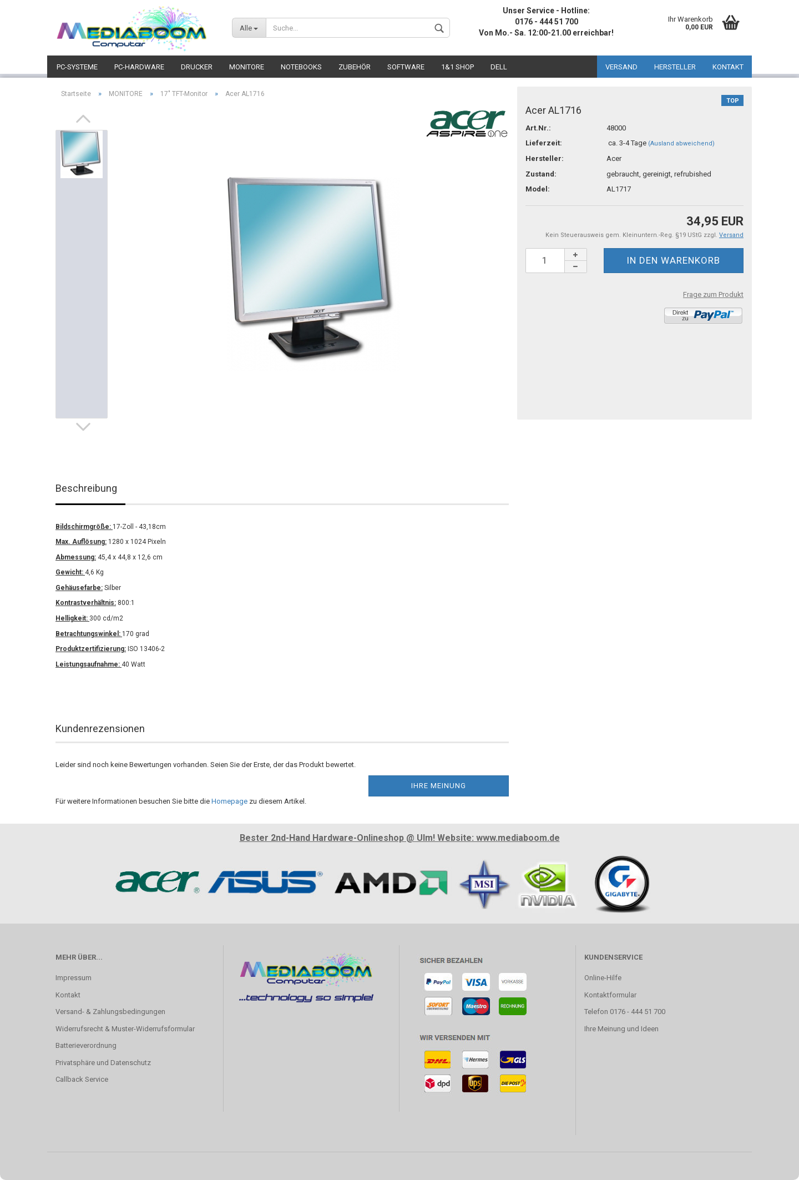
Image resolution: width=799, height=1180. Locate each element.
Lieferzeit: (543, 143)
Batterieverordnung (86, 1045)
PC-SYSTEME (77, 67)
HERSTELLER (675, 67)
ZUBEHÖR (354, 67)
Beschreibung (86, 488)
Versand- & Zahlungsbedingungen (110, 1011)
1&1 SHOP (457, 67)
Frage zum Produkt (713, 294)
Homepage (229, 801)
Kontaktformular (610, 995)
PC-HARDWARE (139, 67)
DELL (498, 67)
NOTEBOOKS (301, 67)
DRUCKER (197, 67)
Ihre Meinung (438, 785)
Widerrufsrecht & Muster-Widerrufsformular (125, 1029)
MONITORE (246, 67)
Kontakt (67, 995)
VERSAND (621, 67)
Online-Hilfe (602, 978)
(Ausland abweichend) (681, 143)
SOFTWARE (405, 67)
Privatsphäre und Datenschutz (103, 1062)
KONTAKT (728, 67)
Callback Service (81, 1079)
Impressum (73, 978)
